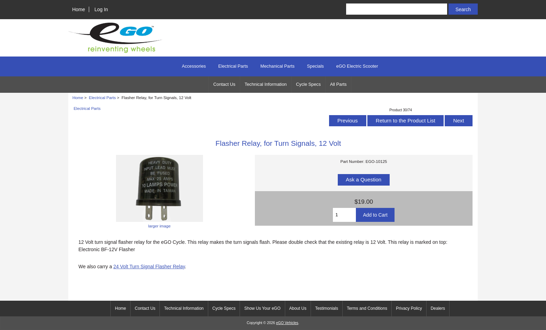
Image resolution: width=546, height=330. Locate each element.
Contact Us (224, 84)
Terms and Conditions (367, 308)
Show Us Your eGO (262, 308)
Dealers (438, 308)
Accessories (194, 66)
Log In (101, 9)
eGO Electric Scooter (357, 66)
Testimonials (326, 308)
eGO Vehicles (287, 323)
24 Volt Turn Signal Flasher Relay (149, 266)
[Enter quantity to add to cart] (344, 215)
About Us (297, 308)
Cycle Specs (308, 84)
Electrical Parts (102, 97)
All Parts (338, 84)
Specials (315, 66)
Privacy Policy (409, 308)
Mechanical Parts (277, 66)
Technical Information (266, 84)
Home (78, 9)
